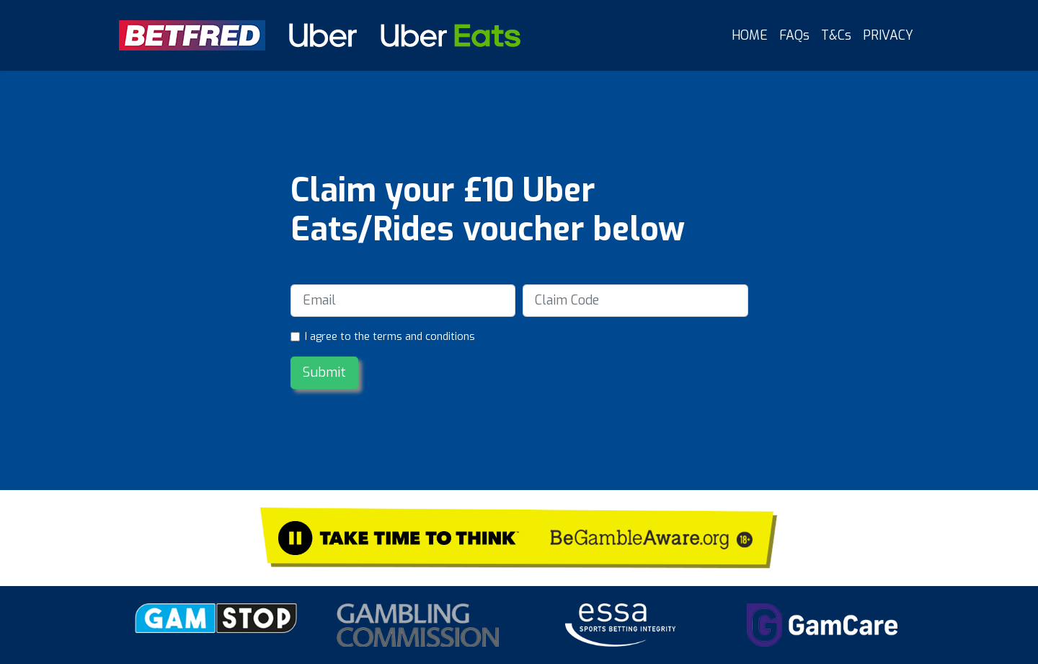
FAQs (794, 35)
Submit (324, 372)
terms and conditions (424, 337)
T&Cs (836, 35)
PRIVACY (888, 35)
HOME (750, 35)
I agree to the (390, 337)
